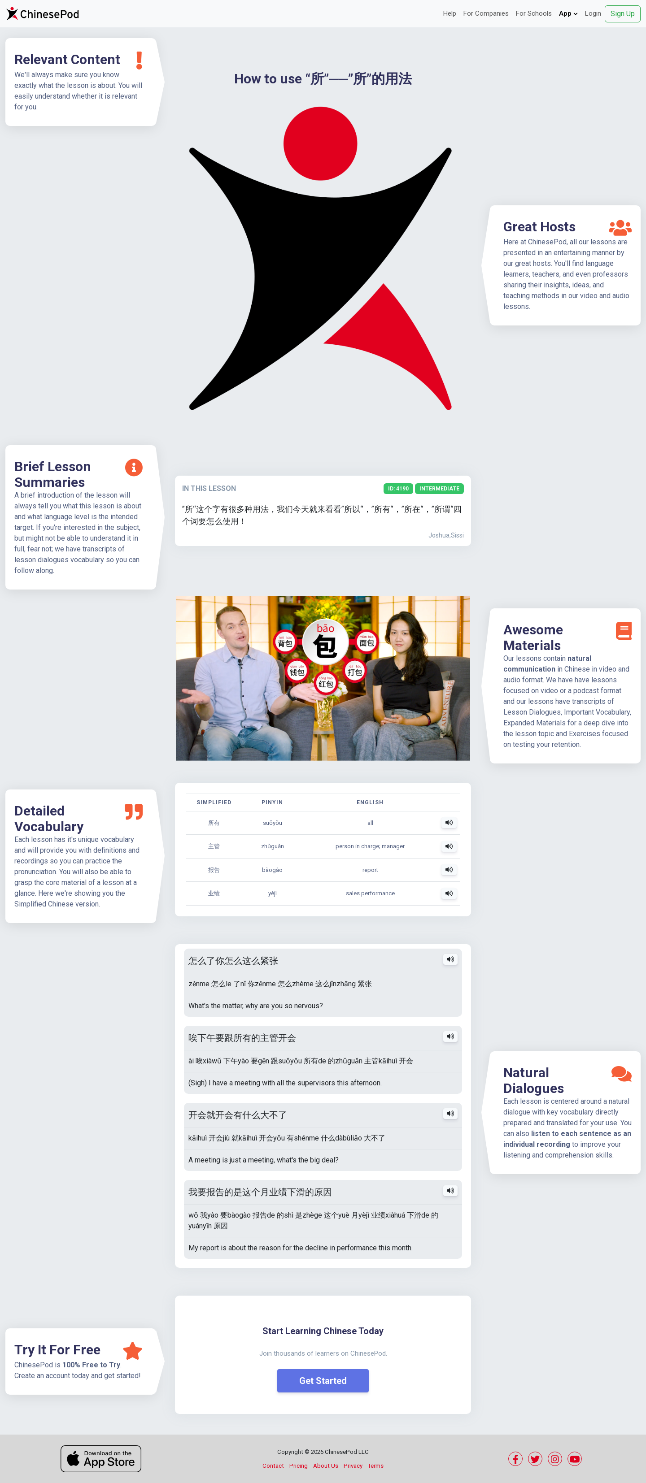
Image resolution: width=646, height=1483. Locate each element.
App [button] (568, 13)
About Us (325, 1465)
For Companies (486, 13)
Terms (376, 1465)
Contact (273, 1465)
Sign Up (623, 13)
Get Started (323, 1380)
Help (449, 13)
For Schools (534, 13)
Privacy (353, 1465)
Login (593, 13)
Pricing (298, 1465)
